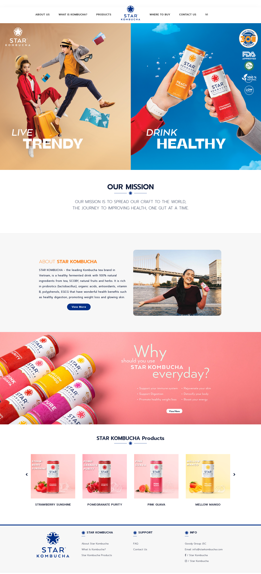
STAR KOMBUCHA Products (130, 429)
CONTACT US (187, 14)
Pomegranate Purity (104, 495)
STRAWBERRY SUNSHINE (53, 495)
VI (206, 14)
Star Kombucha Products (97, 546)
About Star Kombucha (95, 534)
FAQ (135, 534)
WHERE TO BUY (160, 14)
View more (79, 297)
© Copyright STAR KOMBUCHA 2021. (52, 568)
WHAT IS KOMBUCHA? (73, 14)
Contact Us (140, 540)
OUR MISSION (130, 186)
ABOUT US (42, 14)
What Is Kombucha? (94, 540)
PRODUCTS (103, 14)
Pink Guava (156, 495)
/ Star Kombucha (196, 546)
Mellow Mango (208, 495)
